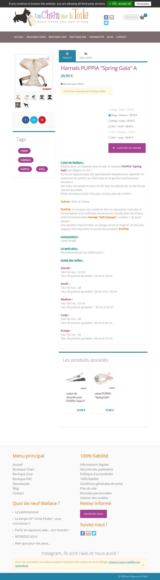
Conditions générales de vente (101, 484)
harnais (26, 160)
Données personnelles (96, 493)
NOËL (42, 169)
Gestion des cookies (94, 498)
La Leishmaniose (26, 512)
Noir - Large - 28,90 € (120, 137)
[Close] (143, 565)
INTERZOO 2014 (26, 537)
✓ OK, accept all (120, 3)
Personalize (143, 3)
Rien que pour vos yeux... (32, 543)
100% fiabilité (89, 479)
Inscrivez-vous (93, 513)
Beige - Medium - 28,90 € (122, 115)
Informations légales (94, 465)
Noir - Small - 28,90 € (120, 126)
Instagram (112, 17)
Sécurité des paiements (96, 469)
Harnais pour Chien (74, 83)
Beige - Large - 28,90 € (121, 120)
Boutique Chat (58, 37)
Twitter (106, 23)
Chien (24, 150)
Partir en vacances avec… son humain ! (42, 530)
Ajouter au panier (127, 148)
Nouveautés (96, 37)
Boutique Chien (36, 37)
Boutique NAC (78, 37)
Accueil (19, 37)
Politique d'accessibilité (96, 474)
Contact (121, 37)
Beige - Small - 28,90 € (121, 109)
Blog (110, 37)
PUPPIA (25, 169)
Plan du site (88, 488)
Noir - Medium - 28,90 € (122, 132)
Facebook (106, 17)
